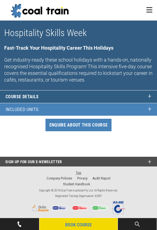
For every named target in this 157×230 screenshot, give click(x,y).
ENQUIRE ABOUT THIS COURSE (78, 125)
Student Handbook (76, 184)
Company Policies (59, 178)
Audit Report (101, 178)
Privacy (82, 178)
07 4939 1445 (19, 222)
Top (78, 173)
